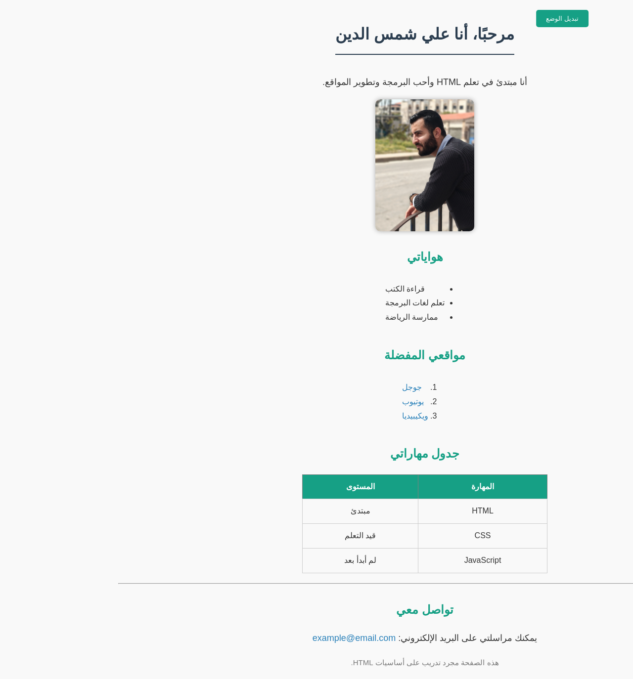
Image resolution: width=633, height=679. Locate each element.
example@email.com (245, 638)
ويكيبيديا (307, 416)
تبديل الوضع (454, 18)
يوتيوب (305, 401)
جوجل (304, 387)
